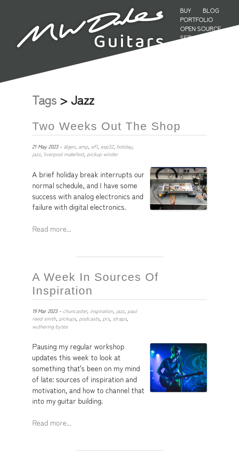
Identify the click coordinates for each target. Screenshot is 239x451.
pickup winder (102, 154)
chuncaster (75, 311)
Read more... (51, 228)
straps (120, 318)
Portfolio (196, 19)
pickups (67, 318)
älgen (69, 146)
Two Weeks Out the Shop (106, 126)
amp (83, 146)
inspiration (101, 311)
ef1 (94, 146)
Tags (44, 99)
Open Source (200, 28)
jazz (36, 154)
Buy (185, 10)
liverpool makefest (63, 154)
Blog (211, 10)
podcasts (89, 318)
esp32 (107, 146)
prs (106, 318)
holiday (124, 146)
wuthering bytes (50, 326)
